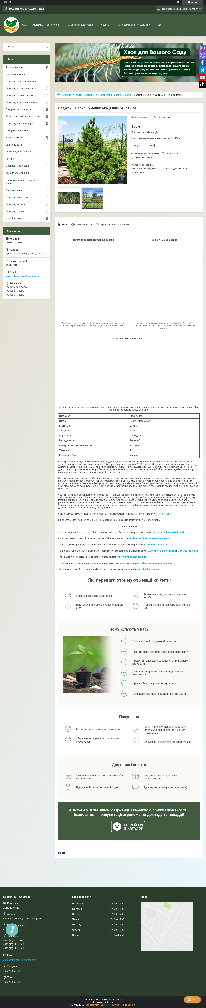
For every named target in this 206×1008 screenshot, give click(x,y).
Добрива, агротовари (17, 165)
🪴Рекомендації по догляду (134, 24)
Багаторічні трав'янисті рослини (23, 116)
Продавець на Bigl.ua (103, 1002)
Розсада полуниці (15, 74)
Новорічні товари (15, 218)
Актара (172, 550)
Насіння (10, 159)
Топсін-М (192, 550)
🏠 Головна (53, 24)
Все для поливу (14, 190)
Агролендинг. (165, 513)
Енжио (163, 550)
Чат (192, 999)
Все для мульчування (17, 173)
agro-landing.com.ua (148, 569)
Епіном (137, 538)
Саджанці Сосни (123, 95)
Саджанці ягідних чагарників (21, 102)
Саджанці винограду (17, 197)
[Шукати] (46, 47)
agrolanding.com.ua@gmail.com (22, 276)
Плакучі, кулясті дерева (18, 151)
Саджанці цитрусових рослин (21, 88)
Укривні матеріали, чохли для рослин (21, 182)
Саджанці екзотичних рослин (21, 81)
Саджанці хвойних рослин (98, 95)
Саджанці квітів (14, 144)
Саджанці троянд (15, 211)
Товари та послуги (72, 95)
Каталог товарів (14, 67)
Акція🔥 (105, 24)
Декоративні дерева (17, 130)
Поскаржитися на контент (97, 1005)
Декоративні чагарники (18, 109)
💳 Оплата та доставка (80, 24)
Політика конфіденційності (123, 1005)
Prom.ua (118, 999)
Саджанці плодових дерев (20, 123)
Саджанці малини (15, 204)
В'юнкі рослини (14, 137)
